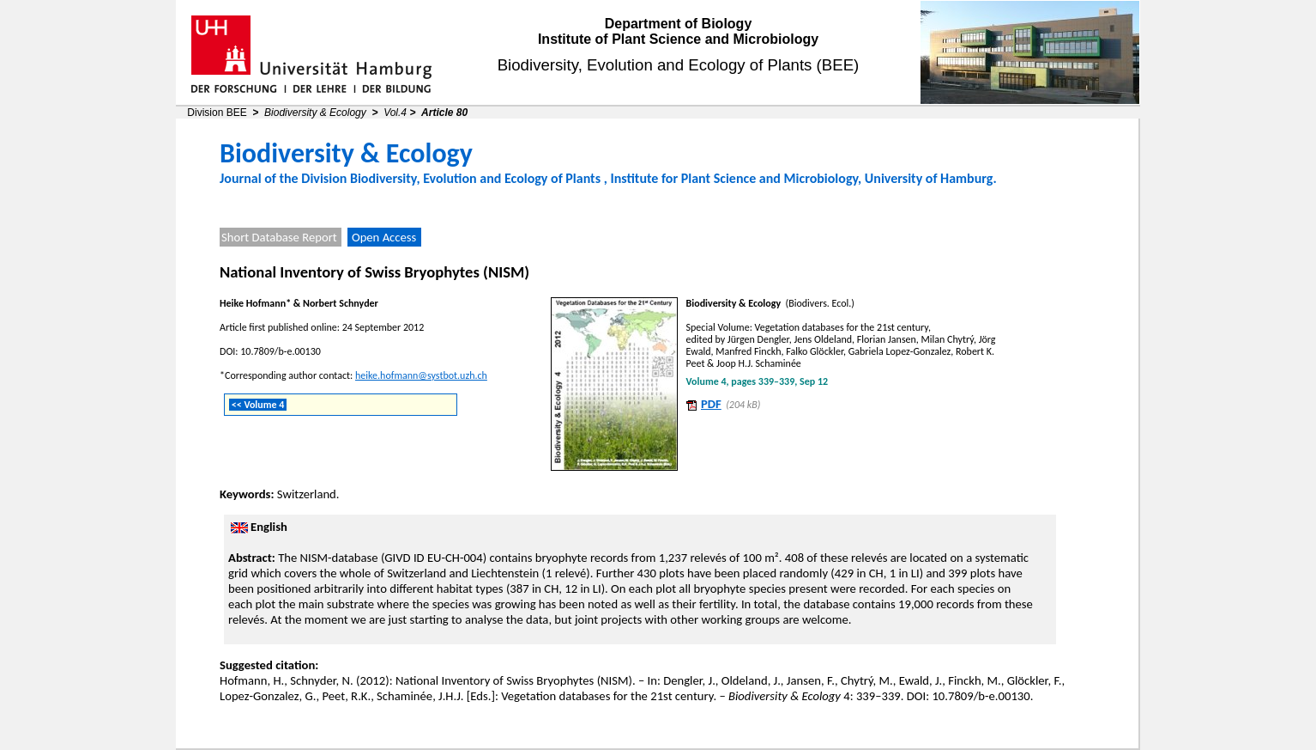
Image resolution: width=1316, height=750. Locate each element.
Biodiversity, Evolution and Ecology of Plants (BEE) (679, 65)
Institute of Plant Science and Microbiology (678, 39)
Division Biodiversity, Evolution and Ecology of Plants (451, 178)
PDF (711, 404)
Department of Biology (678, 23)
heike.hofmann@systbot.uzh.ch (421, 375)
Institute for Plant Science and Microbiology (734, 178)
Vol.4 (395, 113)
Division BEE (216, 113)
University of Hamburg (929, 178)
